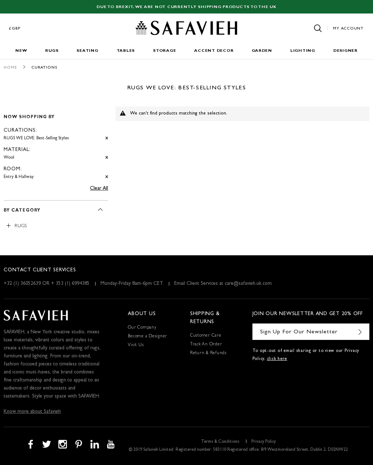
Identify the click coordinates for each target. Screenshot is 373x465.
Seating (87, 51)
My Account (348, 29)
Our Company (142, 328)
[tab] (56, 143)
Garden (262, 51)
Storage (164, 51)
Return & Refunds (208, 353)
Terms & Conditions (220, 442)
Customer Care (205, 336)
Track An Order (206, 344)
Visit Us (136, 345)
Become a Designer (147, 336)
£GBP (15, 29)
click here (277, 359)
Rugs (51, 51)
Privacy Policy (263, 442)
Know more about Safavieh (32, 411)
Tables (126, 51)
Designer (345, 51)
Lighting (302, 51)
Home (10, 68)
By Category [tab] (22, 211)
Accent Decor (213, 51)
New (21, 51)
